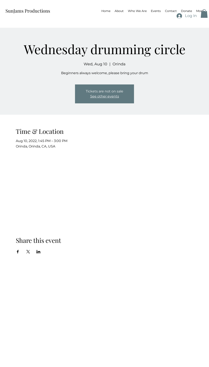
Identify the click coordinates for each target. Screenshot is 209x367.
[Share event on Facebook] (18, 251)
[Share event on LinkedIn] (38, 251)
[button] (204, 13)
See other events (104, 96)
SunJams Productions (27, 11)
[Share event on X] (28, 251)
